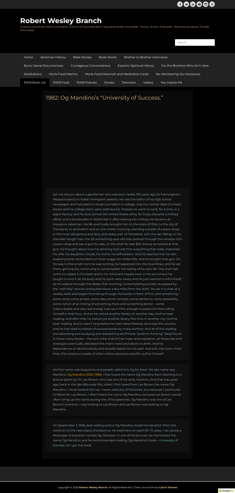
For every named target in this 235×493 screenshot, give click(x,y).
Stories (109, 82)
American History (53, 57)
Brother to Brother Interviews (146, 57)
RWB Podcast (87, 82)
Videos (148, 82)
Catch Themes (168, 487)
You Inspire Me (171, 82)
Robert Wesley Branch (61, 20)
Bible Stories (82, 57)
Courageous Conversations (90, 65)
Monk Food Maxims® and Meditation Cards (117, 74)
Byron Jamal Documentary (43, 65)
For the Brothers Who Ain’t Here (185, 65)
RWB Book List (35, 82)
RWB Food (61, 82)
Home (28, 57)
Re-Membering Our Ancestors (178, 74)
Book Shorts (108, 57)
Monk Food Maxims (63, 74)
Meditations (32, 74)
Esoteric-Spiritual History (136, 65)
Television (129, 82)
